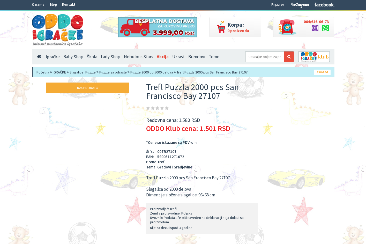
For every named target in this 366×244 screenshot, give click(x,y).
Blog (53, 4)
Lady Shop (110, 57)
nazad (322, 72)
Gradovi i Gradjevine (174, 167)
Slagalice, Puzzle (83, 72)
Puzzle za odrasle (113, 72)
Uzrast (178, 57)
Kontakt (68, 4)
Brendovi (196, 57)
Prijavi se (277, 4)
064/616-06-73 (316, 21)
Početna (42, 72)
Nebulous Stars (138, 57)
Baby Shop (73, 57)
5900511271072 (170, 156)
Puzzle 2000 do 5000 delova (151, 72)
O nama (38, 4)
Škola (92, 57)
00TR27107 (166, 151)
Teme (214, 57)
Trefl (161, 161)
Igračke (53, 57)
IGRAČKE (59, 72)
